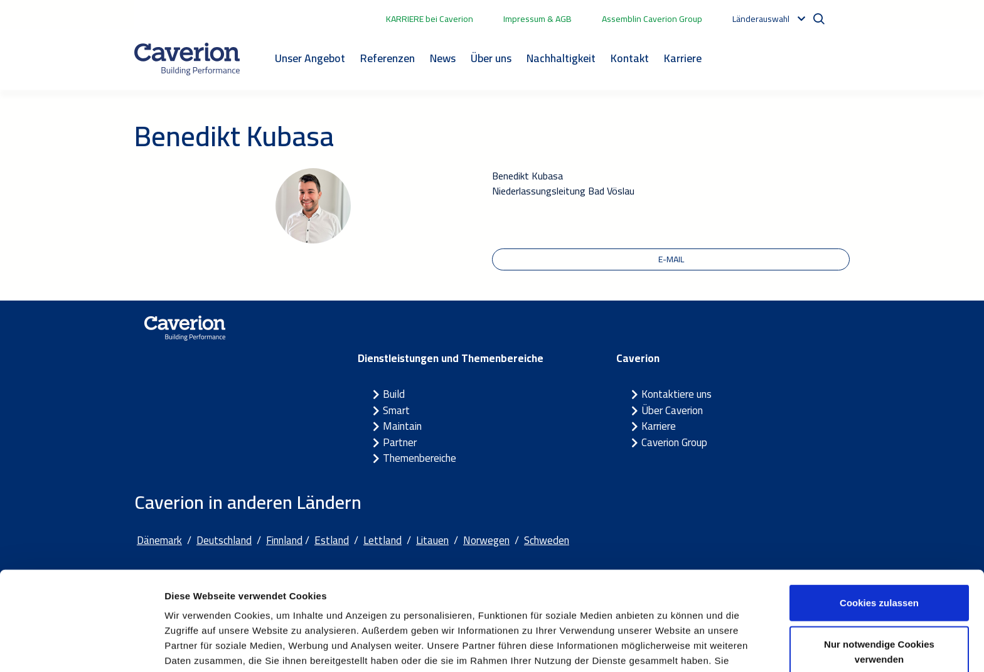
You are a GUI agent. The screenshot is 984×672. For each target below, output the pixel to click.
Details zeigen (667, 647)
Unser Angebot (310, 58)
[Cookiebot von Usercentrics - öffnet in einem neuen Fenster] (81, 647)
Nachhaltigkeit (561, 58)
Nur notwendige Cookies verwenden (879, 582)
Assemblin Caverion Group (652, 19)
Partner (400, 442)
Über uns (491, 58)
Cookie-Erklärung (337, 606)
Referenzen (387, 58)
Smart (396, 410)
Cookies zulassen (879, 533)
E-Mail (671, 259)
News (443, 58)
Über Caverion (672, 410)
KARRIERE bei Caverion (429, 19)
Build (394, 395)
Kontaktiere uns (676, 395)
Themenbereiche (419, 459)
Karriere (683, 58)
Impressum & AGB (537, 19)
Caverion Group (674, 442)
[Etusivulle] (187, 59)
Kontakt (630, 58)
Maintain (402, 427)
